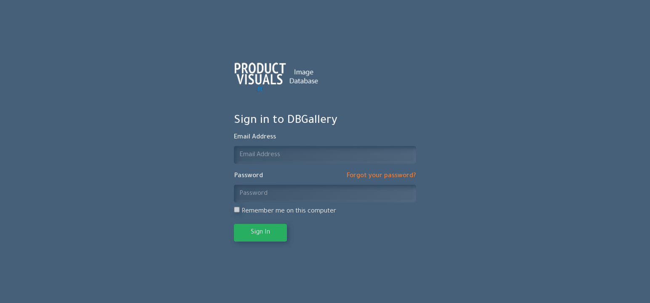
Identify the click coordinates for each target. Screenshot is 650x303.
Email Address (255, 137)
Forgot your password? (381, 176)
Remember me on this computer (285, 211)
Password (248, 176)
